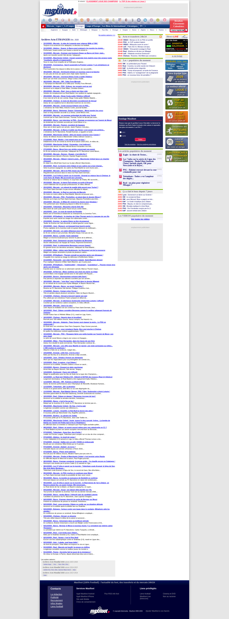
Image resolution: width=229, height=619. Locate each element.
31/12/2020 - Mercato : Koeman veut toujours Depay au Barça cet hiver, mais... (74, 53)
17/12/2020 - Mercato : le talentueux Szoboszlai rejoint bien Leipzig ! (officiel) (73, 301)
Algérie (143, 30)
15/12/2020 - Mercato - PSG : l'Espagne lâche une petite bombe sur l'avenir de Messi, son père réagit (78, 335)
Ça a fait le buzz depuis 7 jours (138, 191)
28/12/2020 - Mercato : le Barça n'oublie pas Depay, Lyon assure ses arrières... (74, 130)
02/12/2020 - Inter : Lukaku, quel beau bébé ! (60, 542)
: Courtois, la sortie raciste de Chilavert (136, 66)
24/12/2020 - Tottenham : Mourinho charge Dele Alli (63, 207)
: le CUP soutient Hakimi (131, 42)
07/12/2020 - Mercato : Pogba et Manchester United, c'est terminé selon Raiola (74, 456)
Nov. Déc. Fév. (63, 564)
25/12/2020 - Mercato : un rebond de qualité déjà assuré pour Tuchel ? (70, 187)
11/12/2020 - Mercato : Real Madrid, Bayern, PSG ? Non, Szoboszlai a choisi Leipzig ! (76, 391)
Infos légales (56, 603)
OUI (123, 132)
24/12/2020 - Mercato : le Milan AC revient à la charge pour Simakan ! (70, 202)
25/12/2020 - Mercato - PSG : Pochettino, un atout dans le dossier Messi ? (72, 197)
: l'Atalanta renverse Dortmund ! (134, 53)
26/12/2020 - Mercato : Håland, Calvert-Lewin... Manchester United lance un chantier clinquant (76, 160)
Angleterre (54, 30)
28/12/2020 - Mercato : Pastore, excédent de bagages (64, 125)
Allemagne (83, 30)
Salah (170, 68)
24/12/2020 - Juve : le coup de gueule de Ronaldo (62, 211)
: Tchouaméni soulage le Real (134, 49)
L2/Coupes (69, 26)
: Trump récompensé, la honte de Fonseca (138, 70)
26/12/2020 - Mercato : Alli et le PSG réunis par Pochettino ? (66, 171)
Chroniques (132, 26)
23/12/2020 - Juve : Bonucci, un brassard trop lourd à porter (66, 226)
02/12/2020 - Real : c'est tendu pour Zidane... (60, 533)
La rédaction (56, 594)
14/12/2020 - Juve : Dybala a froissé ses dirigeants (63, 357)
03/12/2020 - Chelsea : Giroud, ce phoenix (59, 516)
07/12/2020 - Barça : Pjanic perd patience (59, 452)
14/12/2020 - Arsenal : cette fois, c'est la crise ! (61, 353)
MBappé (180, 66)
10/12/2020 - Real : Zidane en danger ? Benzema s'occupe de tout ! (69, 396)
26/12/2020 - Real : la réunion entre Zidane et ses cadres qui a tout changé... (73, 166)
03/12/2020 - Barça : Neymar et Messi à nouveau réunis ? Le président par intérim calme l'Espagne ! (78, 527)
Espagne (65, 30)
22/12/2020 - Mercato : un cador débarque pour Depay (64, 231)
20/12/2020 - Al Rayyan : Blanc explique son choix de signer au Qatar (70, 272)
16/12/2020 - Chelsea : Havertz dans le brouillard (62, 317)
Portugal (115, 30)
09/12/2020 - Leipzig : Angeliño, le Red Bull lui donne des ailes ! (68, 411)
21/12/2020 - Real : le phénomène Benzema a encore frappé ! (67, 245)
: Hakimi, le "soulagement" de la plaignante (138, 73)
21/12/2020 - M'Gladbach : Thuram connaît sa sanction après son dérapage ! (73, 255)
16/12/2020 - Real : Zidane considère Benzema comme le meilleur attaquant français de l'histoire (77, 311)
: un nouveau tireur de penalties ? (134, 75)
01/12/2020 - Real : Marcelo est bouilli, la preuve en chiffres (66, 547)
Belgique (95, 30)
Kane (183, 64)
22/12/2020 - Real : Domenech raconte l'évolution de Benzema (67, 240)
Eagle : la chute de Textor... (135, 155)
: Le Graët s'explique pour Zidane (134, 201)
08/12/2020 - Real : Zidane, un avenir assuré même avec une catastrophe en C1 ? (75, 427)
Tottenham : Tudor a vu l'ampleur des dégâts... (138, 177)
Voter (140, 139)
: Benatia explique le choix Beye (133, 206)
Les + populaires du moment (137, 60)
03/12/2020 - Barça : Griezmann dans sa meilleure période (66, 521)
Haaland (181, 68)
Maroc (152, 30)
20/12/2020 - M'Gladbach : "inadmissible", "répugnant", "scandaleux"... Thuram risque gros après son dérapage (79, 266)
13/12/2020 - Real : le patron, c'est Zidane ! (60, 362)
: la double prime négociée (132, 68)
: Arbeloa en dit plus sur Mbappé (134, 51)
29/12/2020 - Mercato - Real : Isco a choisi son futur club (65, 91)
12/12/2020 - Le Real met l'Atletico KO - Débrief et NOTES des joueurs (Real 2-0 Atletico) (77, 377)
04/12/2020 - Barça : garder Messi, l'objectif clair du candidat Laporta (70, 494)
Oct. (55, 564)
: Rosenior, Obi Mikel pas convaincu (137, 56)
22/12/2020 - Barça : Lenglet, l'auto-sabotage (60, 236)
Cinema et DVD (169, 594)
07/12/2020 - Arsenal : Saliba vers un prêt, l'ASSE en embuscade (68, 442)
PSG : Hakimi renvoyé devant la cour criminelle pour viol (140, 171)
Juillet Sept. (47, 564)
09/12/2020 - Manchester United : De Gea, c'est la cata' (64, 406)
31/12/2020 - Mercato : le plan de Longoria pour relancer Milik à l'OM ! (70, 43)
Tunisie (161, 30)
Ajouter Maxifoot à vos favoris (157, 611)
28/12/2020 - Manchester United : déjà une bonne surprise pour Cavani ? (71, 135)
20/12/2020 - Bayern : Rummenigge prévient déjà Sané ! (65, 276)
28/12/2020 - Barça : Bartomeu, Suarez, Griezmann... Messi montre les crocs (73, 110)
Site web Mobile (82, 599)
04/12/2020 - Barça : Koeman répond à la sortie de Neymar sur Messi (70, 499)
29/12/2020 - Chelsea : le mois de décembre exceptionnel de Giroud (69, 101)
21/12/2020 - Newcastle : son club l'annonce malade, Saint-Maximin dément (72, 260)
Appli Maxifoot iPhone (85, 596)
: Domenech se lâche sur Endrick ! (135, 195)
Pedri (172, 66)
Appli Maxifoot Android (85, 594)
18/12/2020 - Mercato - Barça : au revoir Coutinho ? (63, 286)
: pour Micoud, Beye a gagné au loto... (136, 199)
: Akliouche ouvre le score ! (133, 44)
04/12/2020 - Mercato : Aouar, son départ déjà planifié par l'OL (67, 490)
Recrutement (57, 600)
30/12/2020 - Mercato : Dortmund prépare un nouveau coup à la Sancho (71, 72)
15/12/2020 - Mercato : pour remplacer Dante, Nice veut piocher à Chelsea (72, 329)
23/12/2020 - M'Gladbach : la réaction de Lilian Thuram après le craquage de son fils (76, 216)
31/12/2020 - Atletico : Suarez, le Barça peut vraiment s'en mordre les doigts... (73, 48)
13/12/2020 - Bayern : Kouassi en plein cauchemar (63, 367)
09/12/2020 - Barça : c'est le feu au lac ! (58, 401)
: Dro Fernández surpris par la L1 (134, 208)
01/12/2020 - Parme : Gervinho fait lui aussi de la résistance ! (67, 552)
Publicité (55, 597)
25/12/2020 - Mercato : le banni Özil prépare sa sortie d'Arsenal (68, 182)
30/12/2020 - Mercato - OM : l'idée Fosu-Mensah (62, 81)
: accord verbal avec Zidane (132, 211)
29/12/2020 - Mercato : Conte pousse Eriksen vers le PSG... (66, 106)
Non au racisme (169, 596)
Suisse (134, 30)
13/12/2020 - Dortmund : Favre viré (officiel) (60, 372)
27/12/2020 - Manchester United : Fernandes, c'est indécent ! (67, 144)
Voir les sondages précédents (146, 144)
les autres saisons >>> (107, 35)
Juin (74, 570)
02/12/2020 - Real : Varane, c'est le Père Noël (60, 537)
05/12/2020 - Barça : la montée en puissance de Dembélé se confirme (70, 478)
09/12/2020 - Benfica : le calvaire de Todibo (60, 416)
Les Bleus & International (113, 26)
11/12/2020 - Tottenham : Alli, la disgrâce (59, 387)
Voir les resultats (130, 144)
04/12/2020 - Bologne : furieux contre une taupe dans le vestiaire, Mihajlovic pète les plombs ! (76, 510)
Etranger (80, 26)
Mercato (50, 26)
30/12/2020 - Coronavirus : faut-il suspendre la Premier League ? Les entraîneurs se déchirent (76, 66)
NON (124, 136)
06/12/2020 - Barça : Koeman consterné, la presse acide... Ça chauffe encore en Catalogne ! (79, 461)
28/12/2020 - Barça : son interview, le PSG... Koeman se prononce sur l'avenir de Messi (77, 120)
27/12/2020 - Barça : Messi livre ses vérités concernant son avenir (69, 149)
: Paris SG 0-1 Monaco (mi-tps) (134, 47)
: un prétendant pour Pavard (132, 64)
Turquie (125, 30)
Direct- (172, 36)
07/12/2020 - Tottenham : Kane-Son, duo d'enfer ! (62, 432)
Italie (74, 30)
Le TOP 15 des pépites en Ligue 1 (132, 1)
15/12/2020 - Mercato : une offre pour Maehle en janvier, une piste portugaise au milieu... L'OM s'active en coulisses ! (78, 347)
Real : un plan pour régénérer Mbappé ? (136, 184)
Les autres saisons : (48, 559)
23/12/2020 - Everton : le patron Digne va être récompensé (66, 221)
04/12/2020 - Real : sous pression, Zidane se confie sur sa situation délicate (73, 504)
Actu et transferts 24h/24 (135, 36)
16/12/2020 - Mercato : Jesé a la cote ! (58, 305)
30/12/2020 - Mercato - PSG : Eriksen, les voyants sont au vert (67, 86)
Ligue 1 (59, 26)
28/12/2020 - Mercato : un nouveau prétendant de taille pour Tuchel (69, 115)
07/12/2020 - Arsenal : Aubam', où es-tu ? (59, 447)
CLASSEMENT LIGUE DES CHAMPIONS (102, 1)
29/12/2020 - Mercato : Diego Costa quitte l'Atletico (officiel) (66, 96)
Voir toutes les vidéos (140, 219)
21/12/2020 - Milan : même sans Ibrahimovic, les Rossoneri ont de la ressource (74, 250)
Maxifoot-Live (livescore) (145, 597)
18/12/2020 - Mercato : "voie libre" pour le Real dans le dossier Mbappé (71, 281)
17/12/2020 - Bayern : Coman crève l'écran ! (60, 291)
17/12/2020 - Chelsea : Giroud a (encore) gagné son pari (65, 296)
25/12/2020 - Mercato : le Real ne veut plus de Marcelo (64, 192)
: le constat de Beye (129, 197)
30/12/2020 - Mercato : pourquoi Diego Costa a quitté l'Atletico (67, 77)
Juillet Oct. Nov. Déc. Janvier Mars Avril (57, 570)
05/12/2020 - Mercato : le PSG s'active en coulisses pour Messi (67, 473)
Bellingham (171, 64)
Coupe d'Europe (93, 26)
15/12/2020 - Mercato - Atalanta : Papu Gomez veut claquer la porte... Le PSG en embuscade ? (74, 323)
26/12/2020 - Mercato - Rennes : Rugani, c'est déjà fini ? (65, 154)
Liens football (57, 606)
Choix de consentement (85, 602)
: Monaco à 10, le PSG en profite (135, 40)
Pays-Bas (105, 30)
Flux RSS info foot (111, 594)
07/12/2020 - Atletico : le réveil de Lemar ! (59, 437)
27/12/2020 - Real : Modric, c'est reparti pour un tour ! (64, 139)
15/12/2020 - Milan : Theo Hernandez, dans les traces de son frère (69, 341)
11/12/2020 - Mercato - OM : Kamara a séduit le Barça (64, 382)
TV (141, 26)
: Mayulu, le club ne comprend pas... (135, 204)
